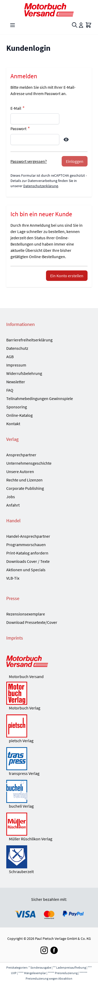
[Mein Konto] (81, 25)
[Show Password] (66, 139)
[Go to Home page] (49, 9)
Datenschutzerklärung (40, 186)
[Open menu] (12, 25)
